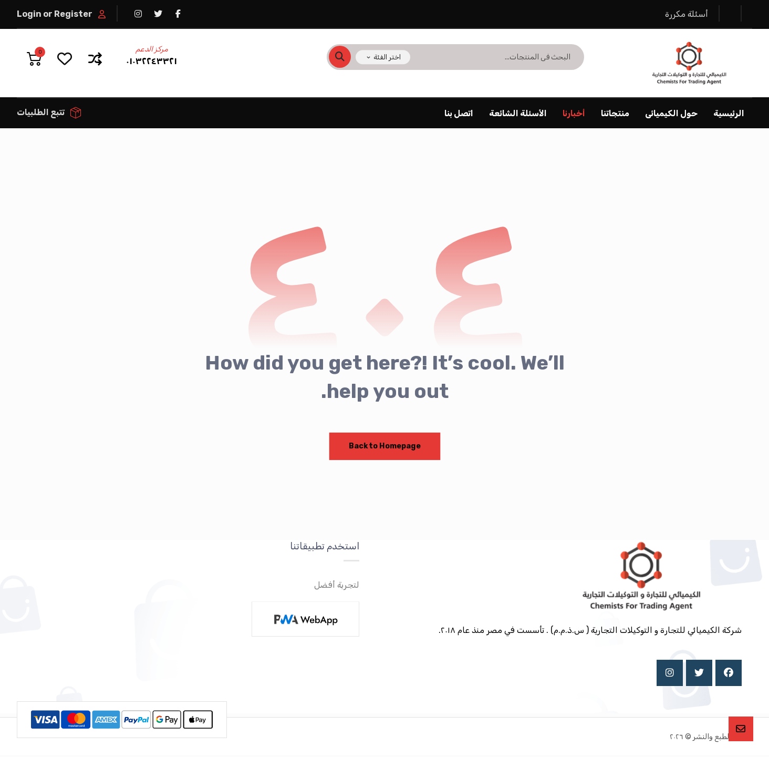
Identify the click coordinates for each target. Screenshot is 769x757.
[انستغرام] (138, 13)
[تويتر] (158, 13)
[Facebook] (728, 674)
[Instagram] (670, 674)
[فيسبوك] (178, 13)
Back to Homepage (384, 447)
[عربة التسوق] (34, 58)
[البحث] (346, 57)
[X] (699, 674)
